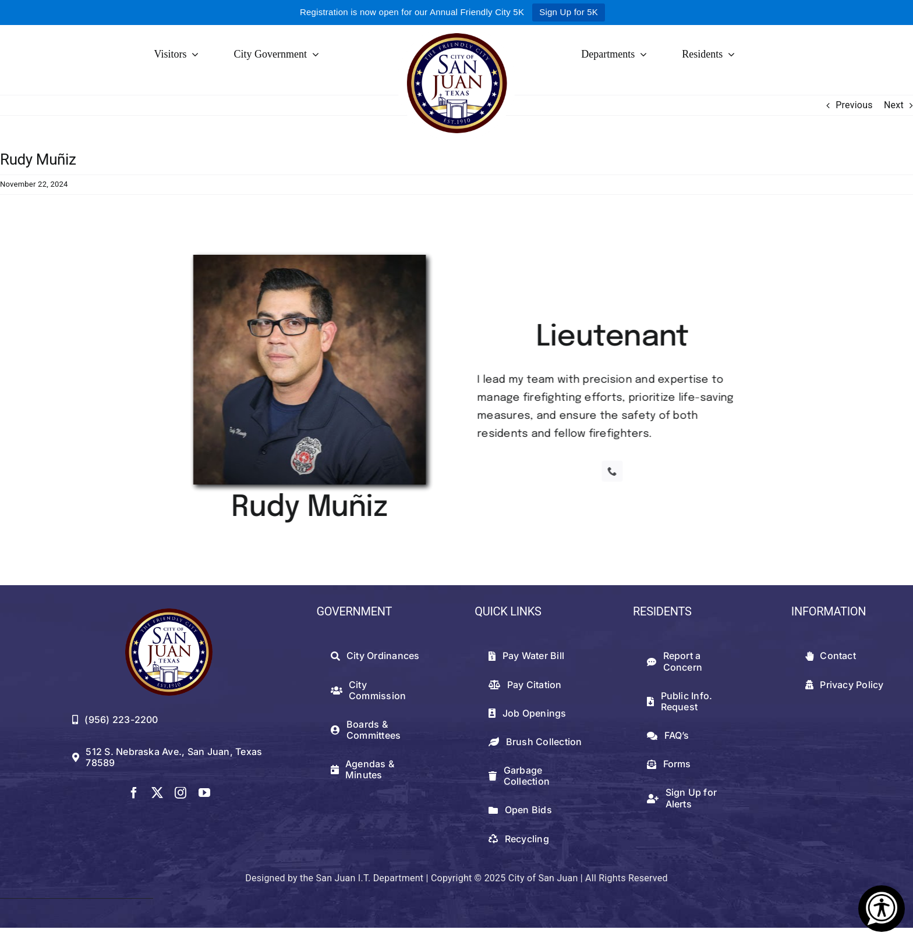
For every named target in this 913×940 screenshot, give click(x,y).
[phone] (614, 471)
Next (894, 105)
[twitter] (157, 793)
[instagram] (180, 793)
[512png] (169, 612)
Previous (854, 105)
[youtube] (204, 793)
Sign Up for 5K (568, 12)
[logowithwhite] (456, 29)
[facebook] (134, 793)
